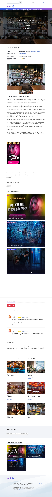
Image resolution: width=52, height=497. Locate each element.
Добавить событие (30, 483)
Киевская (9, 186)
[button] (44, 65)
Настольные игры (38, 36)
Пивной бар (26, 33)
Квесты (7, 9)
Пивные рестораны (14, 36)
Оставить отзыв (26, 28)
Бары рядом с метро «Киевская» (21, 433)
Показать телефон (22, 53)
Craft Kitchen (25, 317)
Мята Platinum (10, 375)
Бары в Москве (10, 433)
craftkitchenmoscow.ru (23, 55)
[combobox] (13, 2)
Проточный (10, 417)
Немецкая (26, 38)
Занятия (41, 9)
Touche (29, 417)
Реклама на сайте (16, 483)
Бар (20, 36)
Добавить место (23, 483)
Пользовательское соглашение (22, 484)
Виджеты (14, 484)
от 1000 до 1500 (33, 33)
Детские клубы (36, 9)
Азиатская (13, 33)
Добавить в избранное (22, 16)
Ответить (41, 324)
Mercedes (30, 375)
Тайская (39, 33)
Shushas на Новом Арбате (34, 396)
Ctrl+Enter (8, 490)
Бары (18, 9)
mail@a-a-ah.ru (20, 489)
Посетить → (9, 377)
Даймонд (9, 396)
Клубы (30, 9)
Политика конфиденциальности (18, 485)
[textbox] (13, 1)
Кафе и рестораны (24, 9)
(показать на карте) (35, 51)
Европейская (19, 33)
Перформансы (13, 9)
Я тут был (32, 16)
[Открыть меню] (44, 6)
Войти (44, 2)
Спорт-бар (25, 36)
